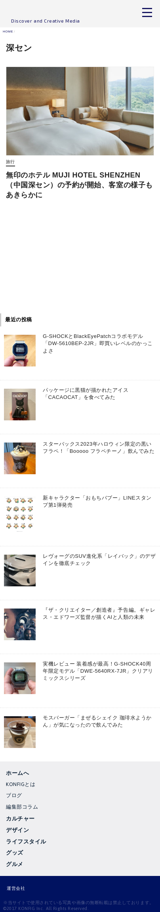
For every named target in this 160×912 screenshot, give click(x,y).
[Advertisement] (80, 259)
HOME (8, 31)
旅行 (10, 162)
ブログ (14, 795)
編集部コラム (22, 807)
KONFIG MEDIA (45, 12)
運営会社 (16, 888)
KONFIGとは (20, 784)
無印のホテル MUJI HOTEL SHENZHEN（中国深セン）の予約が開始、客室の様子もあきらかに (79, 185)
